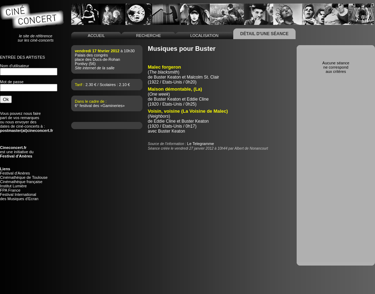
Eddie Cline (197, 99)
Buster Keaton (167, 77)
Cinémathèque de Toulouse (24, 177)
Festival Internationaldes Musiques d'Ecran (19, 196)
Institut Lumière (13, 186)
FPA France (10, 190)
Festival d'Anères (15, 173)
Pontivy (81, 64)
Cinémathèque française (21, 182)
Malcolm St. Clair (203, 77)
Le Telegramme (200, 143)
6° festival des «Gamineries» (100, 105)
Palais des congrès (91, 55)
